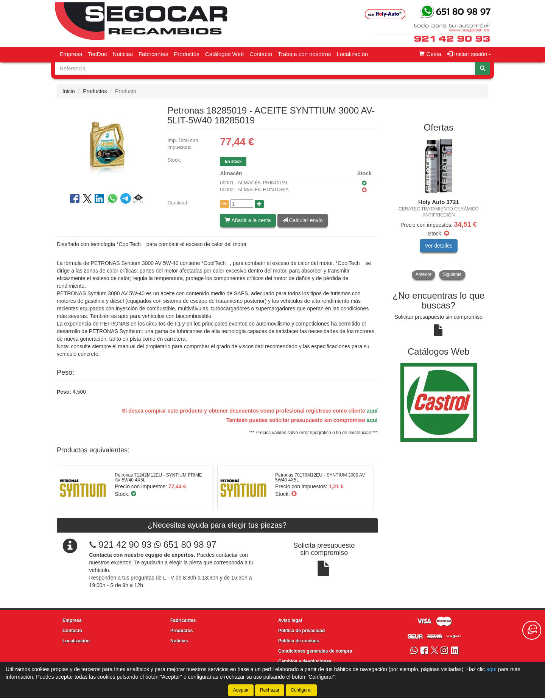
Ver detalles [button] (438, 246)
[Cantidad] (241, 203)
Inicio (68, 91)
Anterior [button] (423, 274)
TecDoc (97, 54)
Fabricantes (153, 54)
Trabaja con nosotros (304, 54)
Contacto (260, 54)
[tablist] (439, 208)
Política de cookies (298, 640)
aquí (372, 411)
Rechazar (269, 690)
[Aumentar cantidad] (259, 204)
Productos (186, 54)
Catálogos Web (224, 54)
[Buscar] (482, 68)
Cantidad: (177, 203)
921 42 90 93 (124, 544)
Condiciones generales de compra (315, 651)
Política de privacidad (301, 630)
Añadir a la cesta (248, 220)
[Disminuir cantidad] (224, 204)
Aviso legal (290, 620)
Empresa (71, 54)
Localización (352, 54)
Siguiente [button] (452, 274)
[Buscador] (265, 68)
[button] (138, 200)
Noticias (123, 54)
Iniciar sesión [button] (469, 54)
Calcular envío (302, 220)
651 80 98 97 (185, 544)
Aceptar (241, 690)
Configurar (301, 690)
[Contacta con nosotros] (531, 630)
